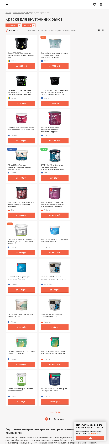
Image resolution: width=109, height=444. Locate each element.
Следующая (59, 232)
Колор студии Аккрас (54, 4)
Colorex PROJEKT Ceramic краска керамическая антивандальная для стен (16, 55)
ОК (90, 437)
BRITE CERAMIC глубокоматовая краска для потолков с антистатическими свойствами (90, 92)
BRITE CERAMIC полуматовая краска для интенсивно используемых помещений (17, 130)
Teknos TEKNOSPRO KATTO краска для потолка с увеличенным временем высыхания (66, 130)
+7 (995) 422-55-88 (16, 408)
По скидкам (42, 30)
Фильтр (13, 30)
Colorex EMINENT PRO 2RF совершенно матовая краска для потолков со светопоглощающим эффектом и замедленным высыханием (91, 55)
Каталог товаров (18, 13)
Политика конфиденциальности (91, 408)
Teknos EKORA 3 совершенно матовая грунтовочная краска (64, 204)
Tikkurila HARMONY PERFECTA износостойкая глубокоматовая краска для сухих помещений (41, 130)
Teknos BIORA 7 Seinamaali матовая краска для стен (66, 166)
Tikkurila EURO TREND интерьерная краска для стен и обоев (90, 204)
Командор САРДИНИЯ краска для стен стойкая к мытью (90, 167)
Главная (8, 13)
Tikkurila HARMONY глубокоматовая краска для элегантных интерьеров (16, 92)
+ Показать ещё (54, 225)
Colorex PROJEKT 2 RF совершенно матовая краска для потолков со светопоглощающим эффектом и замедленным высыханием (66, 55)
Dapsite (61, 436)
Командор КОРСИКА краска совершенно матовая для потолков (40, 167)
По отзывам (70, 30)
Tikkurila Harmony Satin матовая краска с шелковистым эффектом (40, 204)
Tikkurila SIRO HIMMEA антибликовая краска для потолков (90, 130)
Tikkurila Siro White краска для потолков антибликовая (16, 167)
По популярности (56, 30)
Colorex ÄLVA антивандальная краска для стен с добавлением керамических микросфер (41, 55)
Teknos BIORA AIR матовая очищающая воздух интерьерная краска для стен (66, 92)
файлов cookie (95, 433)
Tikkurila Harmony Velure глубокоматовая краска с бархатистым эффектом (41, 92)
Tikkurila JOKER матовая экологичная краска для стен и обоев (16, 204)
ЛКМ (27, 13)
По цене (31, 30)
